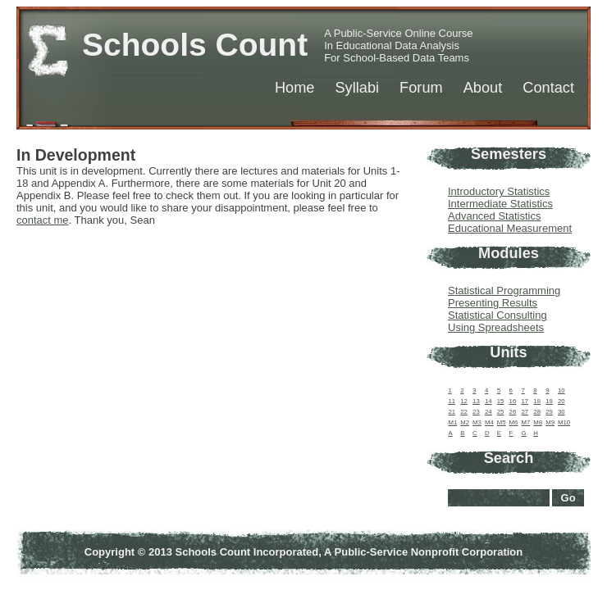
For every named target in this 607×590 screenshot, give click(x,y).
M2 (464, 422)
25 (500, 411)
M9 (550, 422)
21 (451, 411)
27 (524, 411)
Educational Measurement (510, 228)
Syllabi (357, 87)
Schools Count (195, 44)
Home (295, 87)
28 (537, 411)
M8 (537, 422)
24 (488, 411)
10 (561, 390)
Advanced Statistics (494, 216)
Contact (548, 87)
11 (451, 401)
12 (464, 401)
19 (549, 401)
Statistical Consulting (497, 315)
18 (537, 401)
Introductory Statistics (499, 191)
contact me (42, 220)
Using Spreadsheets (496, 327)
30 (561, 411)
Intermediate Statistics (500, 203)
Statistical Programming (504, 290)
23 (476, 411)
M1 (452, 422)
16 (513, 401)
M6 (513, 422)
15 (500, 401)
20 (561, 401)
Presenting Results (492, 303)
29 (549, 411)
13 (476, 401)
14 (488, 401)
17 (524, 401)
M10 (564, 422)
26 (513, 411)
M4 (489, 422)
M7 (525, 422)
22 (464, 411)
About (483, 87)
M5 (501, 422)
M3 (476, 422)
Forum (421, 87)
